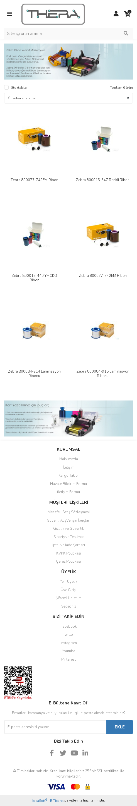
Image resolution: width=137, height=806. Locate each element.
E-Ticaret (56, 800)
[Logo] (53, 13)
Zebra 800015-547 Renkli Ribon (102, 180)
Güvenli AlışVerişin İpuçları (68, 520)
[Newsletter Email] (55, 727)
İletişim (68, 467)
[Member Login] (116, 14)
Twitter (68, 634)
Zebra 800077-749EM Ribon (34, 180)
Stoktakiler (19, 87)
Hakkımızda (68, 459)
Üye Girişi (68, 589)
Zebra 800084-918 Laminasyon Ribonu (103, 373)
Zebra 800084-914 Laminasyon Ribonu (34, 373)
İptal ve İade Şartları (68, 545)
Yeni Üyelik (68, 581)
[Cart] (127, 14)
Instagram (68, 643)
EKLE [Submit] (120, 727)
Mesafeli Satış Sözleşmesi (69, 512)
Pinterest (68, 659)
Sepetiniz (68, 606)
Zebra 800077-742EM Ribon (103, 275)
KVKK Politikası (68, 553)
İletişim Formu (68, 492)
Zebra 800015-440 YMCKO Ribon (34, 278)
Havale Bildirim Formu (68, 483)
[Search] (68, 33)
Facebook (69, 626)
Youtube (68, 651)
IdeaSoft (39, 800)
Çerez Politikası (68, 561)
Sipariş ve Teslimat (68, 536)
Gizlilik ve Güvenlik (68, 528)
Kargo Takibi (68, 475)
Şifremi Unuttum (69, 598)
